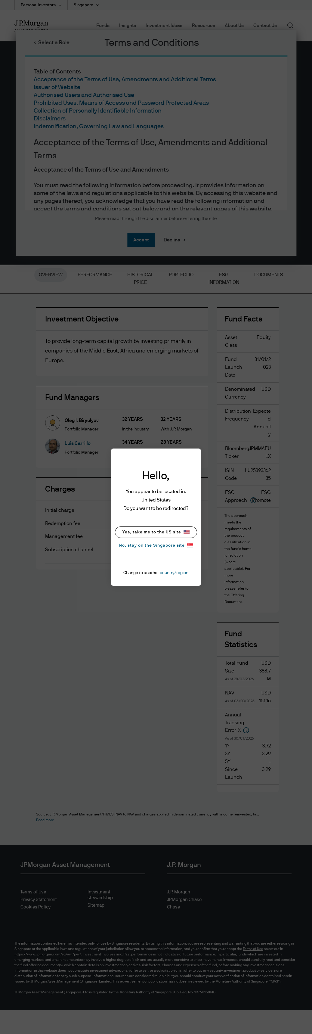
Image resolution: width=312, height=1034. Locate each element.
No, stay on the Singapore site (156, 545)
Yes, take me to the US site (156, 532)
